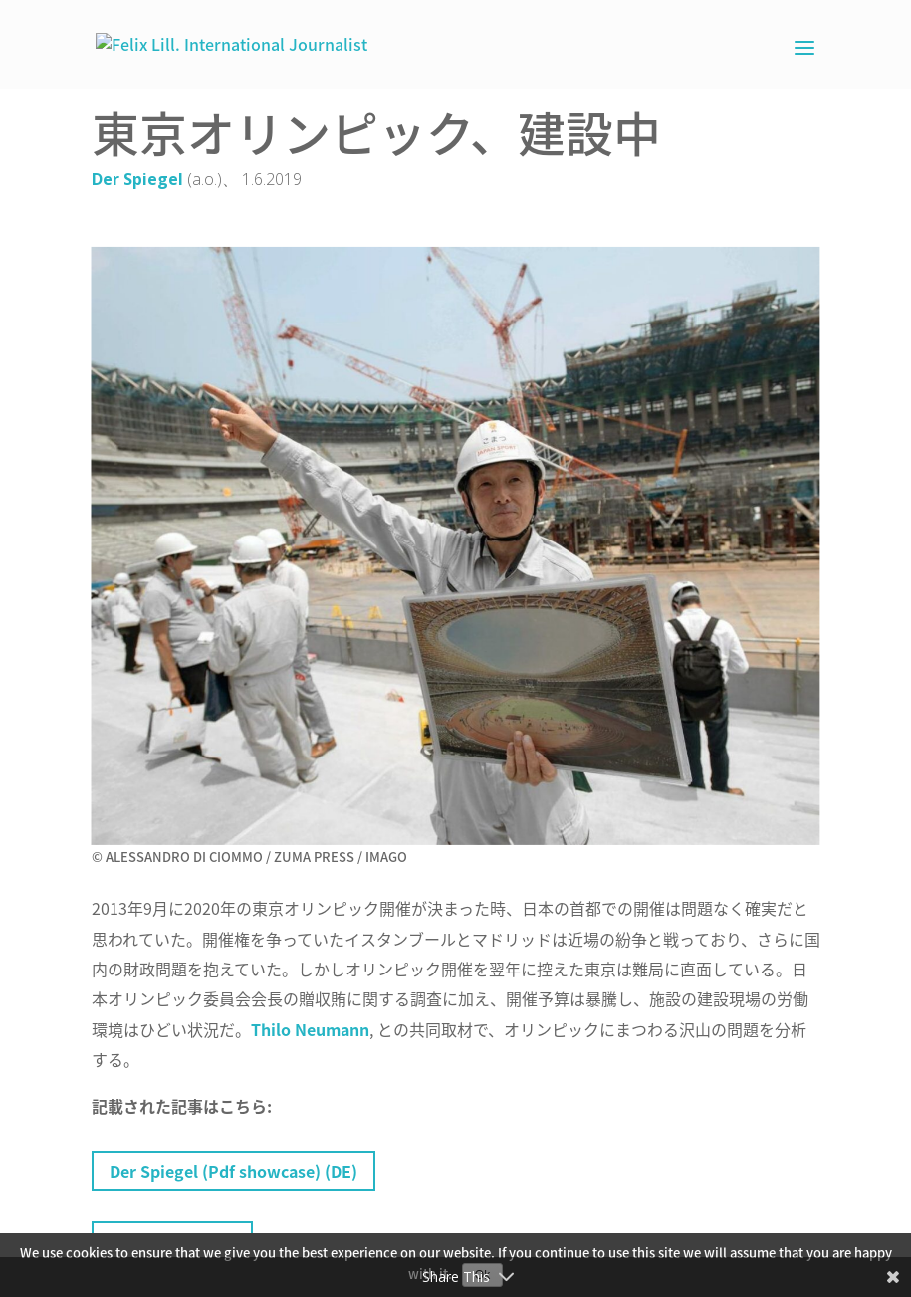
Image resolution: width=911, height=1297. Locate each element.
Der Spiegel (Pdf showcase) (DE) (233, 1171)
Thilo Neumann (310, 1029)
